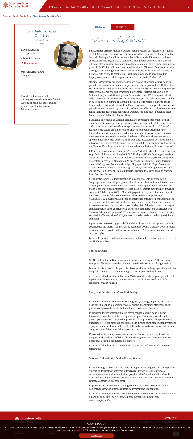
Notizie (118, 7)
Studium (136, 7)
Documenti (107, 7)
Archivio (161, 7)
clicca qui (79, 430)
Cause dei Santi (10, 16)
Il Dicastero (54, 7)
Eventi (127, 7)
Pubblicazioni (149, 7)
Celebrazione (29, 63)
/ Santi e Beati (25, 16)
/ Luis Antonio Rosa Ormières (47, 16)
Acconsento (96, 435)
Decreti (95, 7)
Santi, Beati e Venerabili (76, 7)
